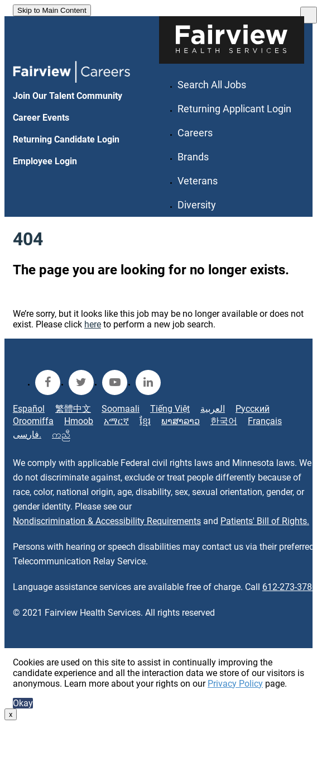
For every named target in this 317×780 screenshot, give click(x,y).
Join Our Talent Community (67, 96)
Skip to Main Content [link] (52, 10)
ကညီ (61, 434)
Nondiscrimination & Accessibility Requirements (107, 521)
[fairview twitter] (81, 382)
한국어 (223, 421)
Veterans (197, 181)
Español (29, 408)
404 (28, 239)
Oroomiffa (33, 421)
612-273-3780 (289, 587)
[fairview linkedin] (148, 382)
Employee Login (45, 161)
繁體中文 (73, 408)
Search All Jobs (211, 85)
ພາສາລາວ (180, 421)
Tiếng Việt (170, 408)
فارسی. (27, 434)
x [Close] (10, 714)
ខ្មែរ (145, 421)
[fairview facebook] (47, 382)
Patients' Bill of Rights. (264, 521)
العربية (212, 408)
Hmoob (78, 421)
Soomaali (121, 408)
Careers (195, 133)
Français (265, 421)
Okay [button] (23, 703)
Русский (253, 408)
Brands (193, 157)
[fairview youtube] (114, 382)
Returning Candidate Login (66, 139)
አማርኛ (116, 421)
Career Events (41, 117)
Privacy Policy (235, 683)
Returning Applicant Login (234, 109)
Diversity (196, 205)
